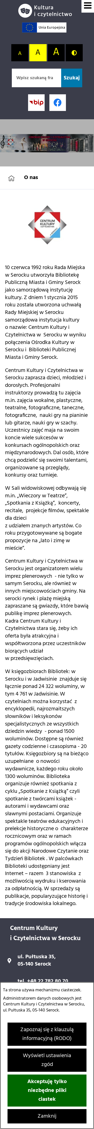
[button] (47, 249)
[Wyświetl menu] (87, 6)
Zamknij (47, 1116)
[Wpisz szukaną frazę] (36, 78)
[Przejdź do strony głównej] (47, 11)
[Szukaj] (71, 78)
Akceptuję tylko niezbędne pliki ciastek (47, 1090)
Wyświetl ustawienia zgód (47, 1060)
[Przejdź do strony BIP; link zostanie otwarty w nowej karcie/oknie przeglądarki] (36, 102)
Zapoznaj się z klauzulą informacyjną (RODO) (47, 1034)
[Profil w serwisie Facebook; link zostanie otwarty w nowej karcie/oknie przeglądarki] (57, 102)
